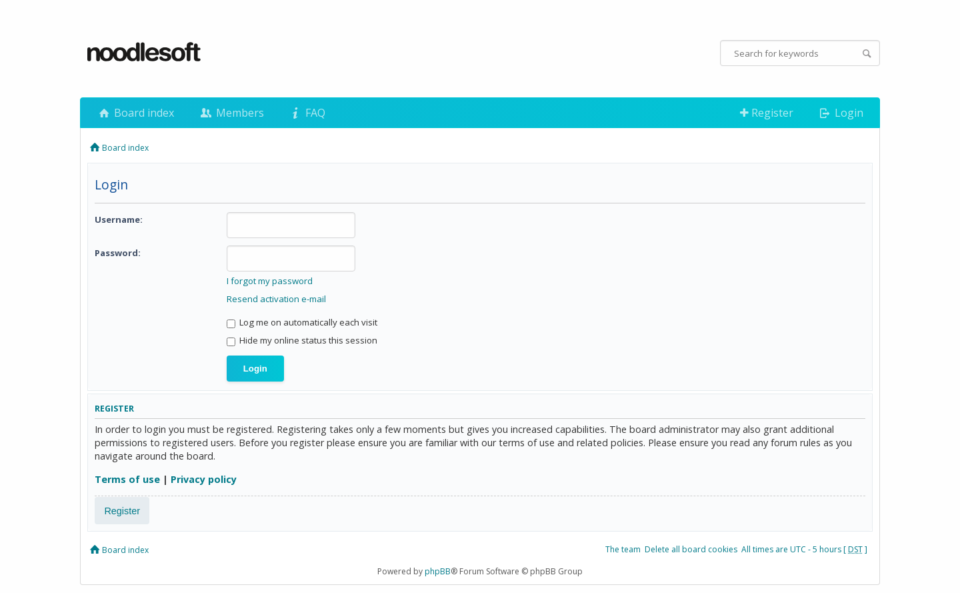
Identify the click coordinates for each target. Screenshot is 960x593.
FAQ (306, 112)
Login (840, 112)
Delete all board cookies (691, 549)
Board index (135, 112)
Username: (119, 219)
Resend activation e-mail (276, 299)
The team (623, 549)
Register (766, 112)
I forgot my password (270, 281)
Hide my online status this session (302, 340)
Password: (118, 253)
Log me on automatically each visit (302, 322)
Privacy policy (204, 479)
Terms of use (127, 479)
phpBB (438, 571)
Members (230, 112)
